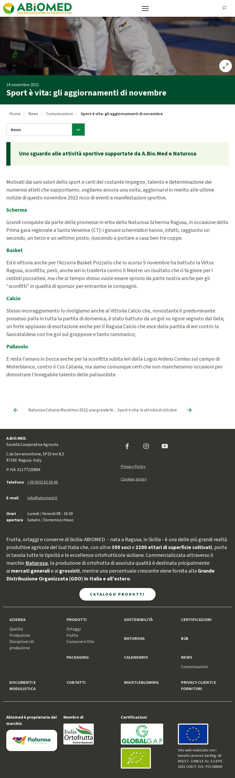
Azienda (17, 620)
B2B (184, 638)
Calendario (136, 657)
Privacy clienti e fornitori (198, 686)
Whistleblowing (141, 682)
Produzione (19, 635)
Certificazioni (196, 620)
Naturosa (134, 638)
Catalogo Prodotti (117, 594)
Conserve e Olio (80, 642)
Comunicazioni (59, 114)
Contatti (76, 682)
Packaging (78, 657)
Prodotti (77, 620)
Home (14, 114)
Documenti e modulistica (22, 686)
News (33, 114)
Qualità (16, 629)
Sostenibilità (138, 620)
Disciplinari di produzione (21, 645)
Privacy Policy (133, 466)
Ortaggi (74, 629)
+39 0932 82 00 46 (42, 482)
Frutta (72, 635)
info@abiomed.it (42, 498)
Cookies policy (133, 479)
